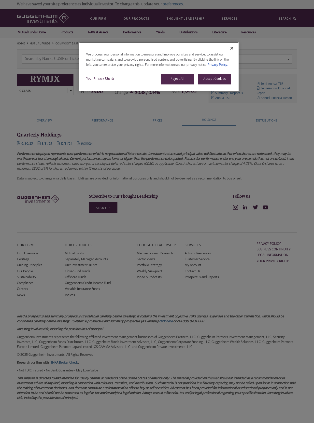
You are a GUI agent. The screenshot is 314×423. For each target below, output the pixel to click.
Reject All (178, 79)
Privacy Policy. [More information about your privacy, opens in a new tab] (218, 65)
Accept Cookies (214, 79)
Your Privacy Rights (100, 78)
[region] (159, 66)
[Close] (231, 48)
